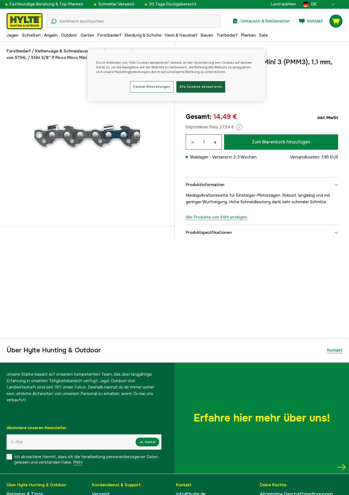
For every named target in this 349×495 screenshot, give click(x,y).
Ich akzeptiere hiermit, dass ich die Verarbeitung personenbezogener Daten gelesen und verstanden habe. (86, 459)
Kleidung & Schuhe (143, 35)
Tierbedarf (227, 35)
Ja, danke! (147, 442)
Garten (87, 35)
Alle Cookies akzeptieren (200, 87)
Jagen (12, 35)
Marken (248, 35)
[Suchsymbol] (53, 21)
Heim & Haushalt (181, 35)
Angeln (51, 35)
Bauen (207, 35)
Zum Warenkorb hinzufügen (281, 142)
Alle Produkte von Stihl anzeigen (216, 217)
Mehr (78, 462)
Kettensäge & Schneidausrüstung (68, 51)
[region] (176, 75)
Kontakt (334, 350)
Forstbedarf (109, 35)
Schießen (31, 35)
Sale (263, 35)
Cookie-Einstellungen (151, 87)
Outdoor (69, 35)
